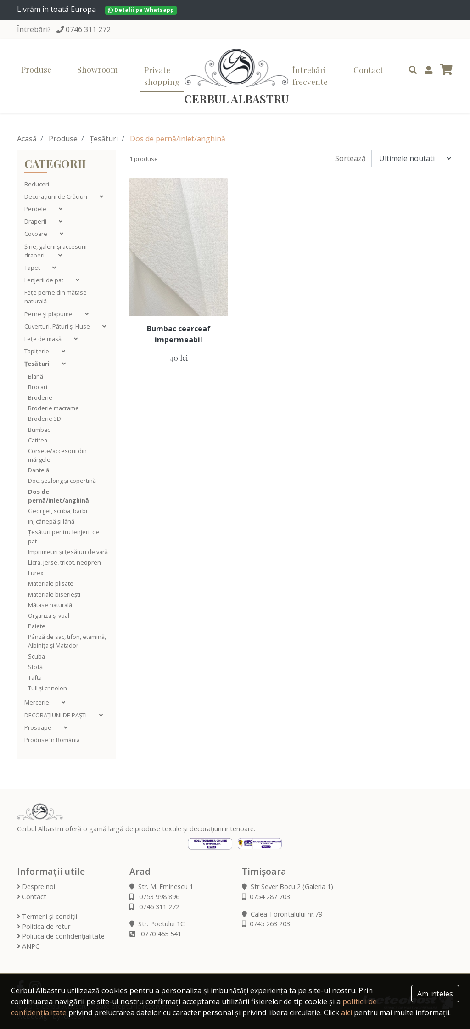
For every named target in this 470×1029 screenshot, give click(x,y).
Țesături (104, 139)
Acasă (27, 139)
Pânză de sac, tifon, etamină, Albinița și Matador (67, 640)
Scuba (36, 656)
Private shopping (162, 75)
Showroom (97, 69)
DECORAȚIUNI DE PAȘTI (56, 715)
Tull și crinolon (47, 688)
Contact (368, 69)
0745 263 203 (266, 923)
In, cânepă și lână (51, 521)
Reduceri (36, 184)
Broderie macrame (53, 408)
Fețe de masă (43, 339)
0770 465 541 (155, 933)
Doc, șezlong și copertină (62, 480)
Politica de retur (43, 926)
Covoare (36, 233)
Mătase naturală (50, 605)
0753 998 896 (154, 896)
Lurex (36, 573)
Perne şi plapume (49, 314)
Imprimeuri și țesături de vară (68, 552)
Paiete (36, 626)
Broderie (40, 397)
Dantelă (38, 470)
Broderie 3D (44, 418)
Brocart (38, 387)
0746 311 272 (88, 29)
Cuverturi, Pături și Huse (57, 326)
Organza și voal (48, 615)
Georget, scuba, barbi (57, 511)
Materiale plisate (50, 583)
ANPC (28, 946)
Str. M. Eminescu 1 (161, 886)
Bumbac (39, 429)
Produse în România (52, 740)
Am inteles (435, 994)
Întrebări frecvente (310, 75)
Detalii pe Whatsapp (141, 10)
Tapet (32, 267)
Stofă (35, 667)
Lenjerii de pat (44, 280)
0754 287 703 (266, 896)
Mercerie (37, 702)
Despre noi (36, 886)
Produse (36, 69)
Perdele (36, 209)
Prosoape (38, 727)
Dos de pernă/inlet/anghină (58, 495)
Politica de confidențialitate (61, 936)
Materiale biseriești (54, 594)
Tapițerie (37, 351)
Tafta (35, 677)
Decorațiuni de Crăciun (56, 196)
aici (346, 1012)
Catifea (37, 440)
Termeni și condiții (47, 916)
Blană (35, 376)
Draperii (36, 221)
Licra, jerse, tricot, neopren (64, 562)
